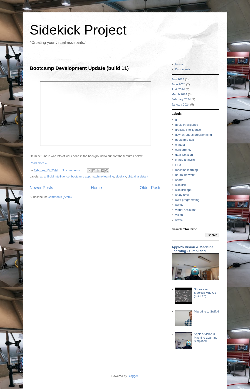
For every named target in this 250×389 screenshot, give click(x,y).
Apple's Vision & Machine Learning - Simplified (192, 249)
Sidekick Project (78, 29)
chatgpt (180, 144)
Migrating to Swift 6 (206, 311)
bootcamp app (80, 176)
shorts (179, 180)
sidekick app (183, 190)
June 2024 (179, 84)
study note (182, 195)
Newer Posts (41, 187)
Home (96, 187)
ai (41, 176)
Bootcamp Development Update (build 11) (79, 68)
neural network (185, 175)
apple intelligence (186, 124)
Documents (182, 69)
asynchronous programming (193, 134)
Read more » (38, 163)
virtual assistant (138, 176)
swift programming (187, 200)
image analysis (185, 159)
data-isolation (184, 154)
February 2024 (181, 99)
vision (179, 215)
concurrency (183, 149)
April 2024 (178, 89)
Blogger (133, 376)
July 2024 (178, 79)
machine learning (103, 176)
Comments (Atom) (60, 197)
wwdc (179, 220)
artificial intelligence (56, 176)
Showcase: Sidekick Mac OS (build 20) (205, 293)
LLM (178, 165)
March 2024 (179, 94)
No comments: (71, 170)
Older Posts (150, 187)
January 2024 (181, 104)
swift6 (179, 205)
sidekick (121, 176)
